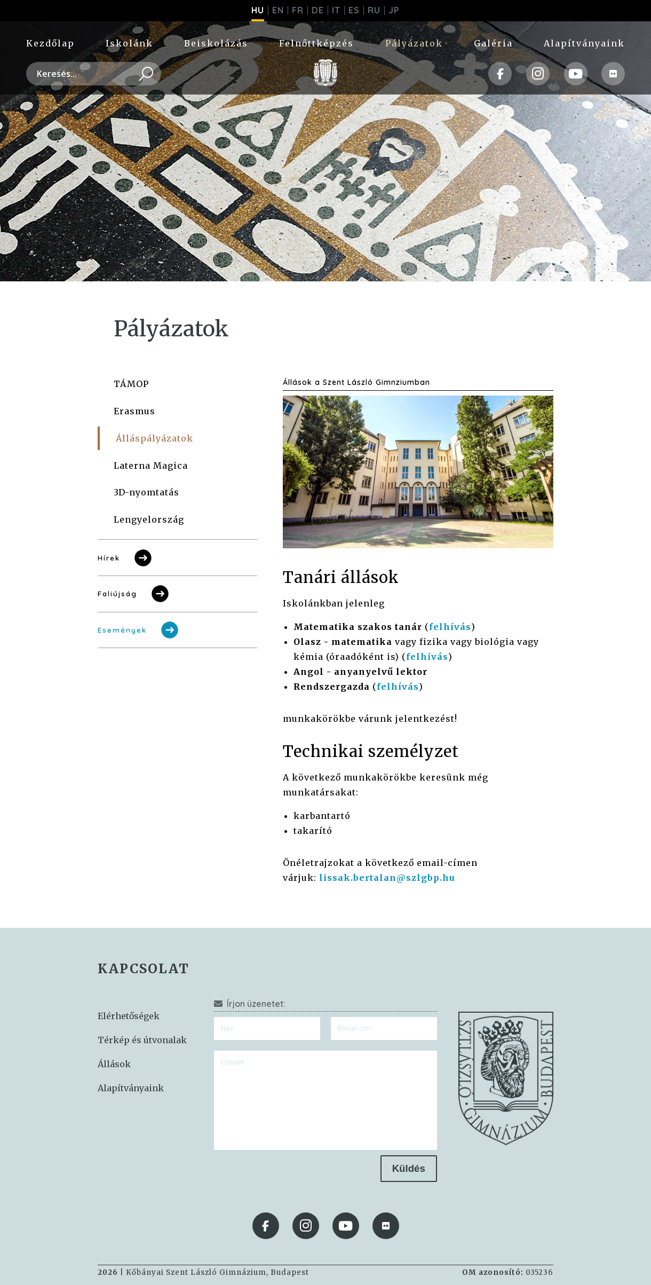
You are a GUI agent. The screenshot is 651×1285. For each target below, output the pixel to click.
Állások (114, 1064)
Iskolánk (129, 43)
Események (139, 630)
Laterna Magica (151, 465)
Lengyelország (149, 519)
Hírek (126, 558)
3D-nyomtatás (146, 492)
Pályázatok (414, 43)
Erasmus (134, 411)
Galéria (493, 43)
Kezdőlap (50, 43)
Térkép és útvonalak (142, 1040)
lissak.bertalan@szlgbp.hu (387, 877)
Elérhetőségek (129, 1016)
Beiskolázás (216, 43)
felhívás (450, 626)
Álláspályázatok (154, 438)
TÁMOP (131, 384)
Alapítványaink (584, 43)
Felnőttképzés (316, 43)
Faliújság (134, 593)
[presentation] (295, 1176)
